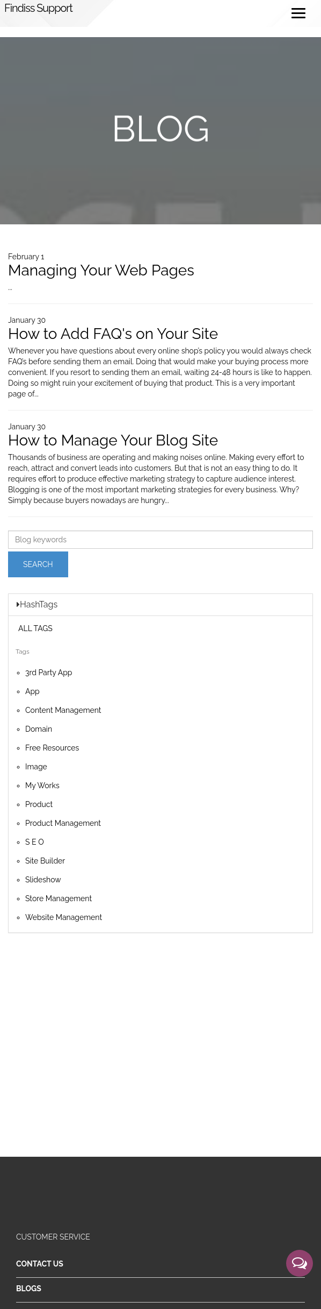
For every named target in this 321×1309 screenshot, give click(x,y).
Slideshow (43, 879)
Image (36, 766)
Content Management (63, 710)
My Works (42, 785)
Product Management (63, 823)
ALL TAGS (35, 628)
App (32, 691)
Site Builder (45, 861)
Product (39, 804)
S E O (34, 842)
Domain (38, 729)
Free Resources (52, 748)
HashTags (37, 604)
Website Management (63, 917)
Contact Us (39, 1264)
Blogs (28, 1288)
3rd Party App (48, 672)
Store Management (58, 898)
